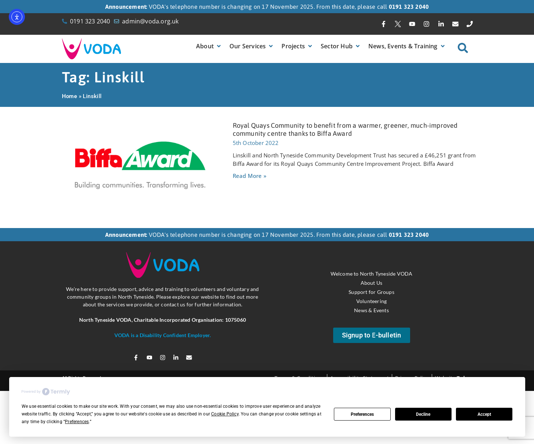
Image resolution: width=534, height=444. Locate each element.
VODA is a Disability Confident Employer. (162, 335)
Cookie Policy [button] (225, 414)
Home (69, 96)
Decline (423, 414)
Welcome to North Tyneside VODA (372, 273)
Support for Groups (371, 291)
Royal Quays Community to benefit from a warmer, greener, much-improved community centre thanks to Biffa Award (345, 129)
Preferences (362, 414)
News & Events (371, 310)
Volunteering (371, 301)
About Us (372, 282)
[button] (209, 46)
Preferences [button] (77, 421)
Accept (484, 414)
